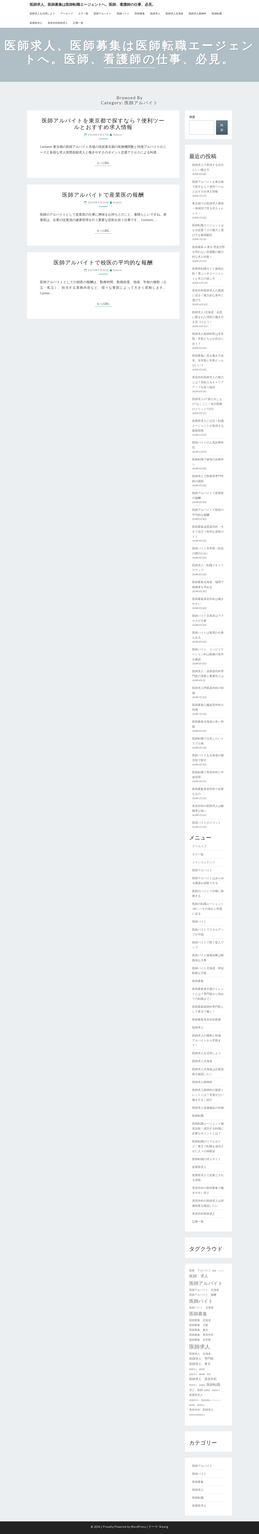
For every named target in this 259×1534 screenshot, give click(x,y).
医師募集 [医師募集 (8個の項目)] (198, 1314)
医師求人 (155, 13)
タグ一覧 (83, 13)
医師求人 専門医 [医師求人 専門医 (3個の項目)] (201, 1359)
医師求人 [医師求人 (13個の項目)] (199, 1346)
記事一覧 (78, 22)
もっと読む (104, 162)
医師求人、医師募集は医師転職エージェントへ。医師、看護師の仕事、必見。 (93, 4)
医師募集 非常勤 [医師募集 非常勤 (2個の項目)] (200, 1339)
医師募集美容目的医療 (206, 1019)
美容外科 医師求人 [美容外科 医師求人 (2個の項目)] (201, 1409)
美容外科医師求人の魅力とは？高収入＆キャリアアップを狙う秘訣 (208, 382)
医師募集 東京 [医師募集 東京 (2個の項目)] (198, 1330)
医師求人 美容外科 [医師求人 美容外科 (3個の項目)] (203, 1379)
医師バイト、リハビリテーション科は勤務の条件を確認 (208, 654)
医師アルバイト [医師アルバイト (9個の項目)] (206, 1283)
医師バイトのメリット (206, 822)
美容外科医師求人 (58, 22)
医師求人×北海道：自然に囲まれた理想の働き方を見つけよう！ (208, 317)
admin (117, 134)
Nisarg (163, 1526)
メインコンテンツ (203, 862)
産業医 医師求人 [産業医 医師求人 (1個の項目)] (212, 1390)
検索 (192, 117)
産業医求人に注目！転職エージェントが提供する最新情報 (208, 425)
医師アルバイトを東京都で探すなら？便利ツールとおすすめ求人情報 (103, 123)
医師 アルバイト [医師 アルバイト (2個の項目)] (200, 1270)
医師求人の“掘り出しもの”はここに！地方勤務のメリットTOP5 (207, 403)
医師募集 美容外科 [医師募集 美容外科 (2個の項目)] (201, 1334)
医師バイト (123, 13)
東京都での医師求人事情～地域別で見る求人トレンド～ (208, 208)
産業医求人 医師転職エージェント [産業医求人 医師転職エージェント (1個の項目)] (205, 1400)
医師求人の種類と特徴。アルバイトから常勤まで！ (208, 1040)
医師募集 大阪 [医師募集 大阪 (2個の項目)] (198, 1325)
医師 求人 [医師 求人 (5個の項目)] (198, 1276)
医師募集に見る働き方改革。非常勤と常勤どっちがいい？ (208, 360)
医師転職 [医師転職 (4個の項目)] (213, 1384)
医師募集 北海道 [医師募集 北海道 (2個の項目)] (200, 1320)
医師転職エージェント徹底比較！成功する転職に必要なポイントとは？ (208, 1128)
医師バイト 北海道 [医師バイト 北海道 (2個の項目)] (201, 1307)
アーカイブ (66, 13)
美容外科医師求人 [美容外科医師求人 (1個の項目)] (197, 1415)
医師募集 (140, 13)
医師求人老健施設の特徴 (208, 1107)
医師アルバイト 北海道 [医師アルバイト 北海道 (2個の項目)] (204, 1290)
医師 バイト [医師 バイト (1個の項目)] (218, 1271)
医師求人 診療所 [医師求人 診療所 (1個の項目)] (197, 1385)
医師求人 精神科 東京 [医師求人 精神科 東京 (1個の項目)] (200, 1374)
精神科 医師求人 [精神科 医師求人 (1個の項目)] (197, 1405)
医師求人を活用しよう (42, 13)
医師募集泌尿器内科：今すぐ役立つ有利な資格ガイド (208, 531)
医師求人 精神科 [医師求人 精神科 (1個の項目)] (197, 1369)
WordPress (138, 1526)
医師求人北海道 (174, 13)
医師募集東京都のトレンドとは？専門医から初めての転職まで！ (208, 993)
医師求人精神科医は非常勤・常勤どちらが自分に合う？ (208, 338)
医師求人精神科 (197, 13)
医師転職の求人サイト (206, 1159)
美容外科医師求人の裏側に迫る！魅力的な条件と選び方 (208, 295)
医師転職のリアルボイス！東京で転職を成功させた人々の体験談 (208, 1146)
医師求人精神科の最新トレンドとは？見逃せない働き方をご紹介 (208, 1094)
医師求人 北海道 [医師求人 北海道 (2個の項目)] (200, 1353)
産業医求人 (36, 22)
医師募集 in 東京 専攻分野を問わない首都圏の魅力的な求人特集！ (208, 251)
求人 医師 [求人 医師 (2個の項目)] (196, 1390)
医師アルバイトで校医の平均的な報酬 (103, 262)
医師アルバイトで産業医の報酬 (103, 194)
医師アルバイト (102, 13)
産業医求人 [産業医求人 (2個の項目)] (196, 1395)
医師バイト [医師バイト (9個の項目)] (201, 1301)
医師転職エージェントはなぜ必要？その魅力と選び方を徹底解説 (208, 230)
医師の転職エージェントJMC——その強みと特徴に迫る (208, 908)
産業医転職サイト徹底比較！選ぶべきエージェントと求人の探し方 (208, 273)
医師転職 (217, 13)
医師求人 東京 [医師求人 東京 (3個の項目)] (200, 1364)
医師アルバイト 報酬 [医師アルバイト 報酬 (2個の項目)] (202, 1294)
